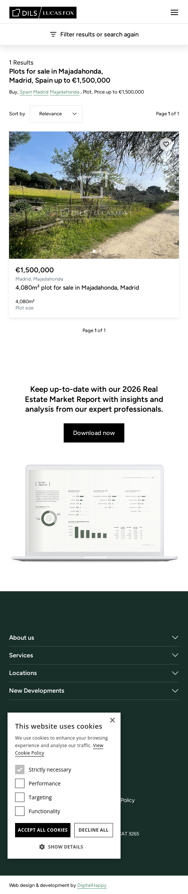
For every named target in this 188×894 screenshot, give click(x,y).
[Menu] (174, 12)
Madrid (41, 92)
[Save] (166, 144)
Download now (94, 432)
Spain (26, 92)
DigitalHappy (92, 885)
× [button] (112, 720)
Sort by (17, 113)
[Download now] (94, 513)
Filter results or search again (94, 34)
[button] (64, 846)
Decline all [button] (94, 830)
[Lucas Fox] (43, 12)
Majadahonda (65, 92)
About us (21, 637)
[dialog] (64, 786)
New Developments (36, 690)
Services (21, 655)
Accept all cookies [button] (42, 830)
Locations (23, 673)
